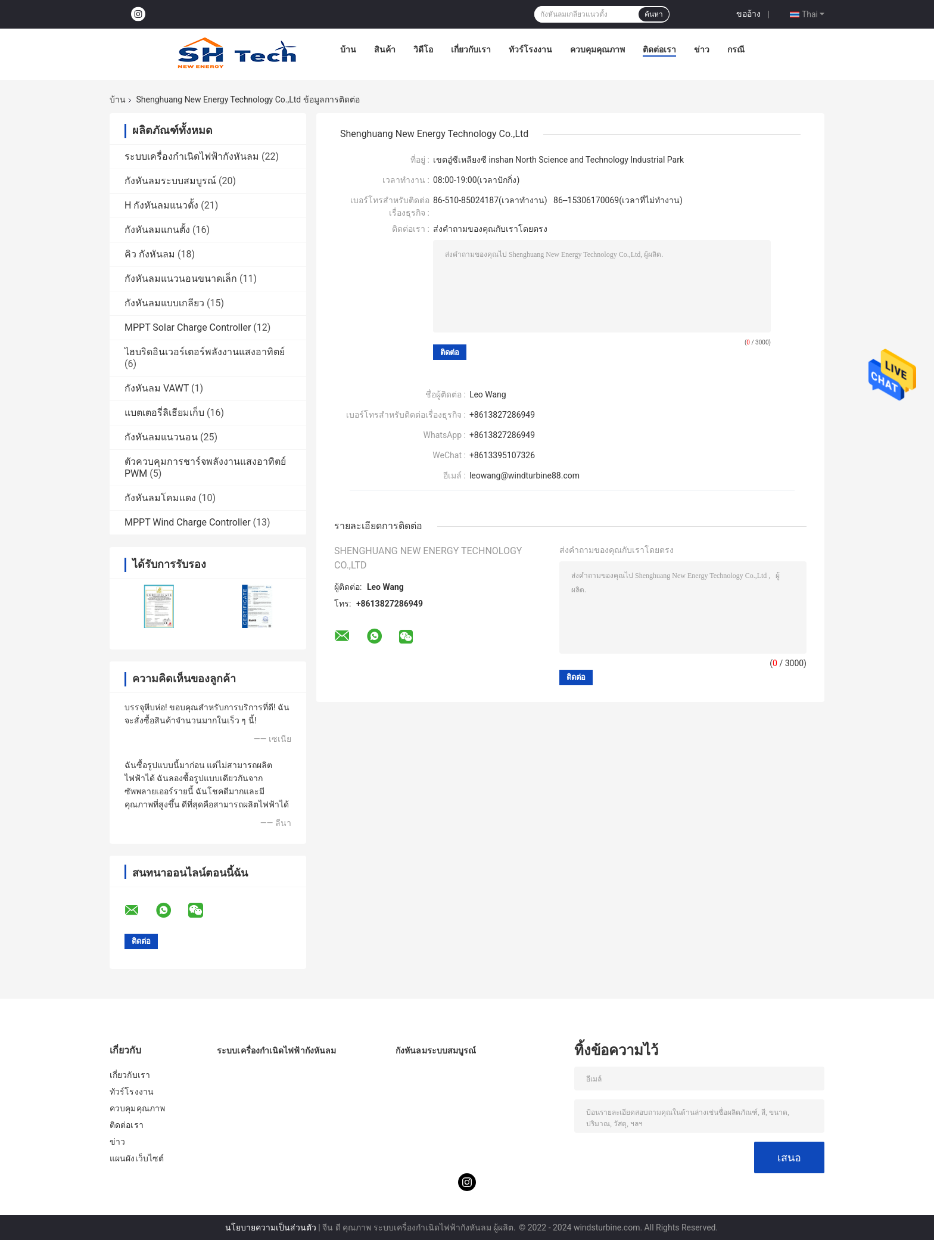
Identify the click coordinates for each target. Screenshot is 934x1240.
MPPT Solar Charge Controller (187, 327)
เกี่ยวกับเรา (471, 49)
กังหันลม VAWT (156, 388)
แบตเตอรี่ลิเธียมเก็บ (164, 412)
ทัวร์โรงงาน (530, 49)
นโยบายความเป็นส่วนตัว (270, 1227)
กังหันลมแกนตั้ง (157, 229)
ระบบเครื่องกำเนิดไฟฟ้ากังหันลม (191, 156)
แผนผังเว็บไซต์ (137, 1158)
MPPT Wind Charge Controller (187, 522)
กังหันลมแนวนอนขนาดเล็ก (180, 278)
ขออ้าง (748, 13)
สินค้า (385, 49)
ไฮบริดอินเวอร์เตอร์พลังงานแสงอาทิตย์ (204, 352)
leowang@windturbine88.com (524, 475)
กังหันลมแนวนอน (161, 437)
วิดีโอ (423, 49)
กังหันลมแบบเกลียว (164, 303)
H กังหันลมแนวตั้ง (161, 205)
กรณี (736, 49)
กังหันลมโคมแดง (160, 498)
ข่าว (701, 49)
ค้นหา (654, 14)
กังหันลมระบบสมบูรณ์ (170, 181)
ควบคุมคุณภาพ (597, 49)
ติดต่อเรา (659, 49)
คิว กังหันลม (149, 254)
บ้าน (348, 49)
